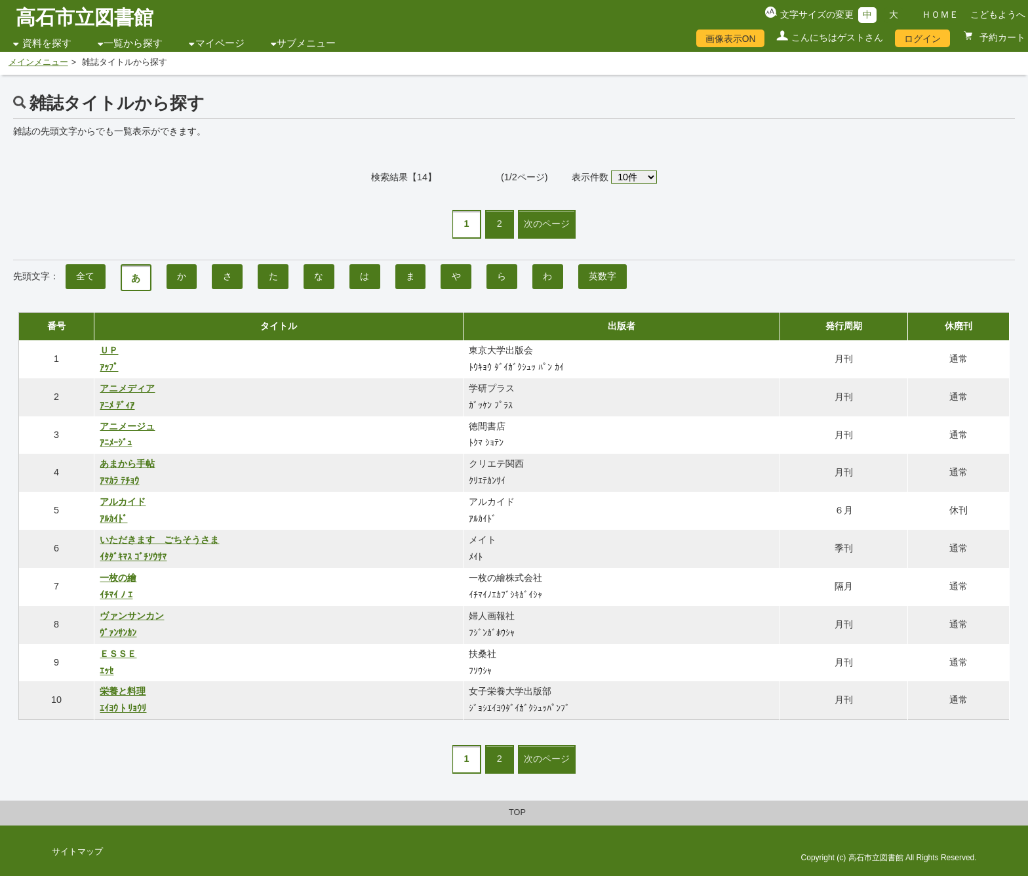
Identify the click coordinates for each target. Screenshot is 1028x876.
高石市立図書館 (84, 17)
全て (85, 276)
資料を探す (46, 43)
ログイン (922, 38)
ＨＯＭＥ (940, 14)
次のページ (547, 223)
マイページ (220, 43)
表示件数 (590, 177)
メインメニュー (38, 62)
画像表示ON (730, 38)
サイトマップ (77, 851)
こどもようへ (997, 14)
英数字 (602, 276)
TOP (517, 812)
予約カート (1001, 37)
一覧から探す (133, 43)
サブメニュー (306, 43)
